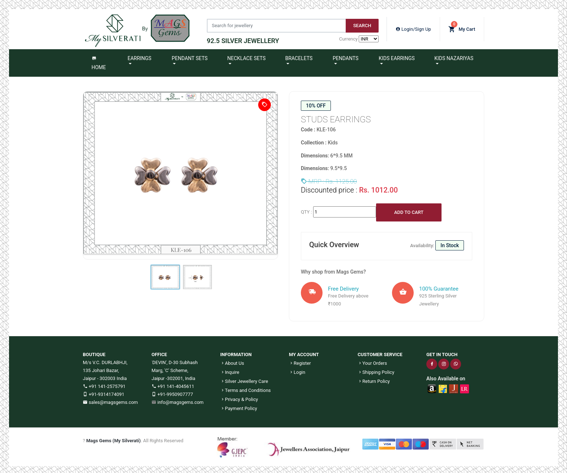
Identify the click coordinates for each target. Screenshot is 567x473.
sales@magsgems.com (110, 400)
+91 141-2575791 (104, 384)
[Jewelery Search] (274, 24)
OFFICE (159, 352)
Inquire (229, 370)
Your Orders (372, 361)
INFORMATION (236, 352)
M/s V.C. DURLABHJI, (105, 360)
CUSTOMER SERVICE (380, 352)
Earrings (140, 56)
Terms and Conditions (245, 388)
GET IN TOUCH (441, 352)
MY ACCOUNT (304, 352)
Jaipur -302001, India (173, 376)
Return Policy (374, 379)
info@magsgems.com (180, 400)
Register (300, 361)
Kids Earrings (397, 56)
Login (297, 370)
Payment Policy (238, 406)
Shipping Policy (376, 370)
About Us (232, 361)
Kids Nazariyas (453, 56)
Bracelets (299, 56)
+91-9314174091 (103, 392)
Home (98, 60)
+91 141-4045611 (173, 384)
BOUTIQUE (94, 352)
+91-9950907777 (172, 392)
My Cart (461, 26)
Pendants (345, 56)
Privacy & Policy (239, 397)
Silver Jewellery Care (244, 379)
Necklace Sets (246, 56)
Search (360, 24)
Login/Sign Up (413, 28)
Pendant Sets (190, 56)
